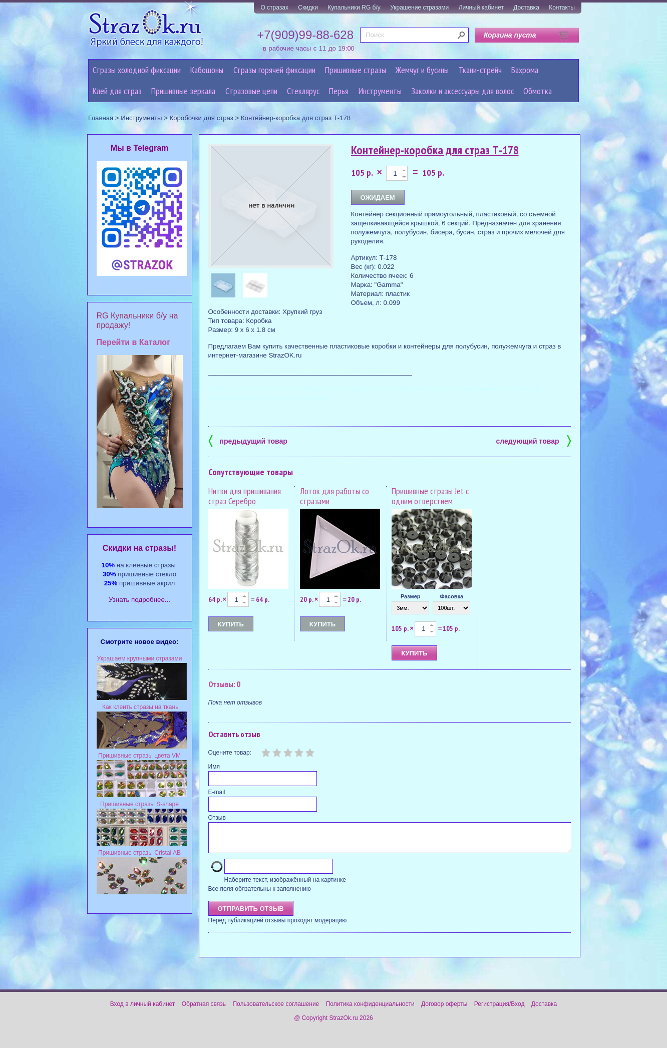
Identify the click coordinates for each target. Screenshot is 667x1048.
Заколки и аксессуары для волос (462, 91)
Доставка (526, 7)
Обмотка (537, 91)
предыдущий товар (247, 440)
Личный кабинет (481, 7)
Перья (339, 91)
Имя (214, 766)
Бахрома (524, 70)
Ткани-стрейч (480, 70)
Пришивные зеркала (183, 91)
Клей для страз (117, 91)
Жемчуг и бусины (422, 70)
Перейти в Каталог (133, 342)
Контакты (562, 7)
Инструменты (380, 91)
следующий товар (533, 440)
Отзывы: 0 (224, 684)
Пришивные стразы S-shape (139, 804)
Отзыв (217, 817)
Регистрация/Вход (499, 1009)
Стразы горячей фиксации (274, 70)
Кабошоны (206, 70)
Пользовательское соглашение (275, 1009)
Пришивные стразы (355, 70)
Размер (411, 596)
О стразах (274, 7)
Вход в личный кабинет (142, 1009)
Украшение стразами (419, 7)
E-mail (216, 792)
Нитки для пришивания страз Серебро (244, 496)
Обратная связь (204, 1009)
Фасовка (451, 596)
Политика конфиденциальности (370, 1009)
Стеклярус (303, 91)
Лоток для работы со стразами (334, 496)
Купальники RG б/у (354, 7)
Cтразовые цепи (251, 91)
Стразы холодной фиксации (137, 70)
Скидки (308, 7)
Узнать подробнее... (139, 599)
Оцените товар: (229, 752)
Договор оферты (444, 1009)
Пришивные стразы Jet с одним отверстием (430, 496)
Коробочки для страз (201, 118)
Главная (100, 118)
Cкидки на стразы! (139, 548)
